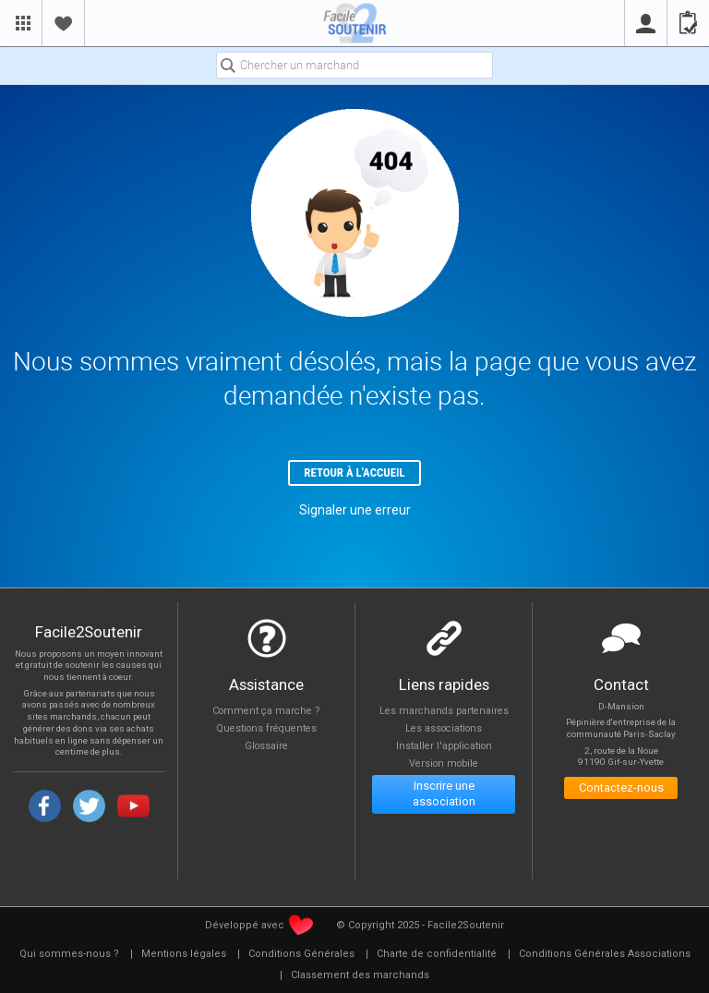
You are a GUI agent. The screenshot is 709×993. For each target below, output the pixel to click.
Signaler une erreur (355, 510)
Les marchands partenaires (444, 711)
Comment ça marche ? (266, 711)
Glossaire (267, 748)
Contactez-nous (621, 789)
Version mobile (443, 765)
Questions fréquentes (266, 729)
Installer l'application (443, 748)
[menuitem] (69, 955)
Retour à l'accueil (355, 473)
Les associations (443, 729)
